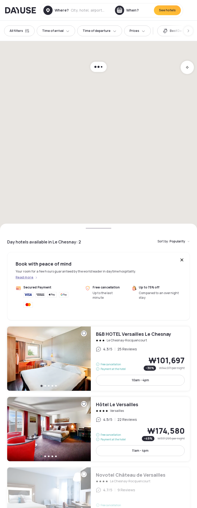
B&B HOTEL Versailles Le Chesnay (98, 358)
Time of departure (100, 31)
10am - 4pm (140, 380)
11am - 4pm (140, 450)
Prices (137, 31)
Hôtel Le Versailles (98, 429)
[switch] (174, 30)
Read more (24, 277)
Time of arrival (56, 31)
